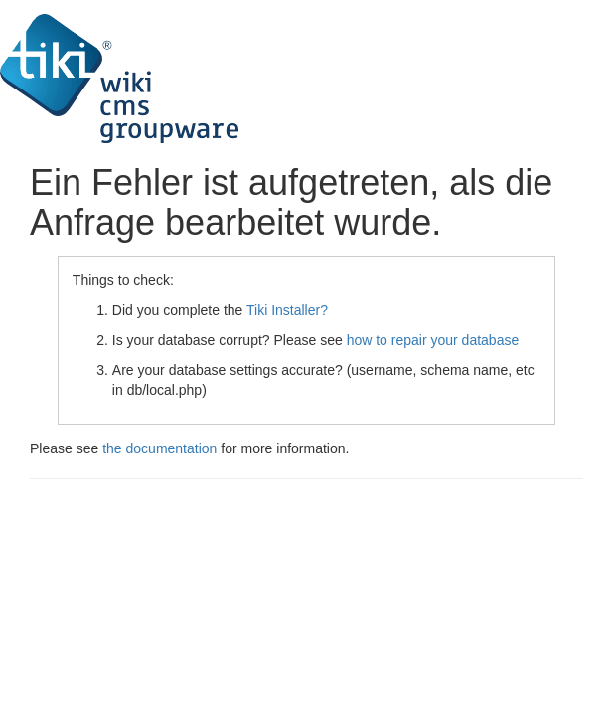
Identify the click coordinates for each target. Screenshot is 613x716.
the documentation (159, 448)
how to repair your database (433, 340)
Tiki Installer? (287, 310)
